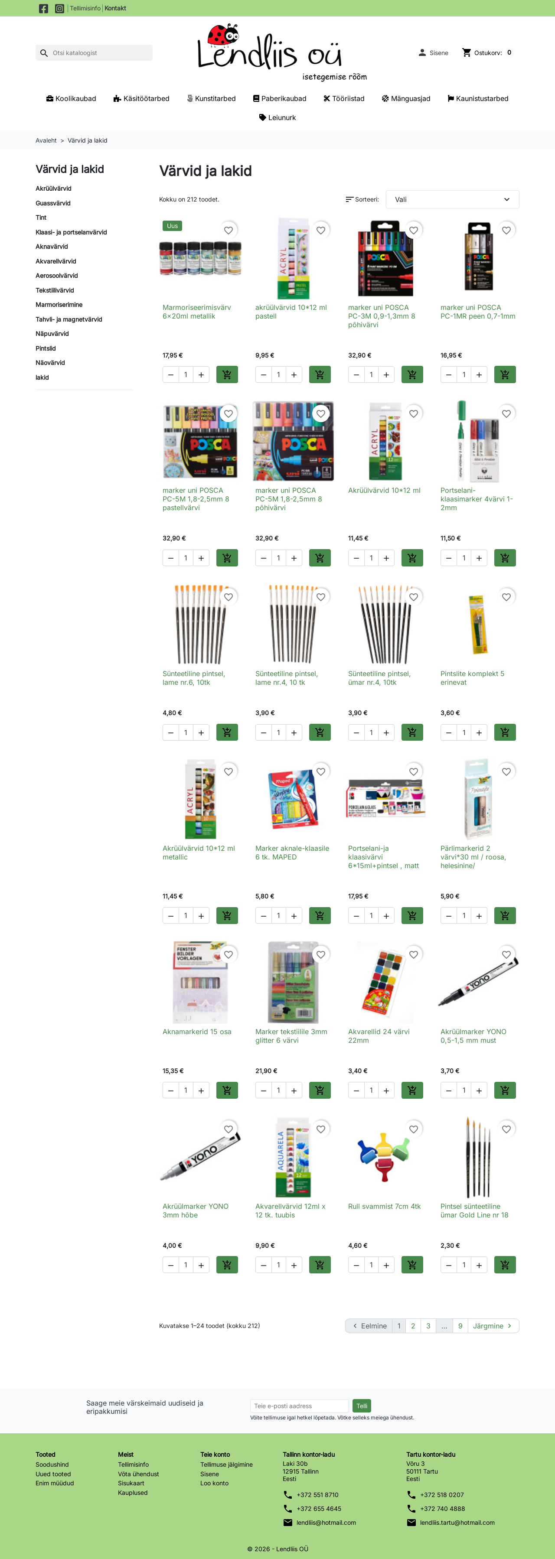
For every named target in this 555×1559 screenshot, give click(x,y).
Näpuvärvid (52, 333)
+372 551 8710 (318, 1494)
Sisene (209, 1473)
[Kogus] (186, 374)
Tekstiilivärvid (55, 290)
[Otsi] (94, 53)
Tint (41, 217)
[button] (432, 52)
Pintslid (46, 348)
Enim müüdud (55, 1483)
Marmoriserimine (59, 304)
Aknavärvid (52, 246)
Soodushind (52, 1464)
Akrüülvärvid (54, 188)
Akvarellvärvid (56, 261)
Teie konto (215, 1454)
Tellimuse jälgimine (226, 1464)
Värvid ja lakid (70, 169)
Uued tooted (53, 1473)
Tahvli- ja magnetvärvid (69, 319)
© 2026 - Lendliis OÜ (277, 1548)
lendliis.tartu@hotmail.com (457, 1522)
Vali (454, 199)
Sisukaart (131, 1483)
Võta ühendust (138, 1473)
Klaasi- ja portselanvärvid (71, 232)
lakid (42, 377)
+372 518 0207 (442, 1494)
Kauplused (133, 1492)
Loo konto (214, 1483)
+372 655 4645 (319, 1508)
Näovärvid (50, 362)
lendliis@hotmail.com (326, 1522)
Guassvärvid (53, 203)
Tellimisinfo (85, 8)
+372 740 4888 (442, 1508)
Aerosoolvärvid (57, 275)
